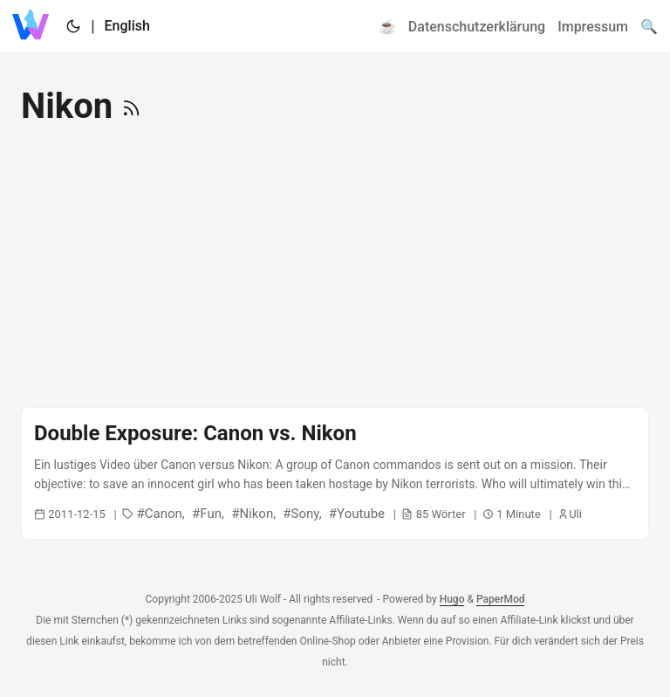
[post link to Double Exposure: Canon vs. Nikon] (335, 473)
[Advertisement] (335, 267)
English (127, 25)
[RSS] (131, 106)
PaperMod (500, 599)
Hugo (452, 599)
